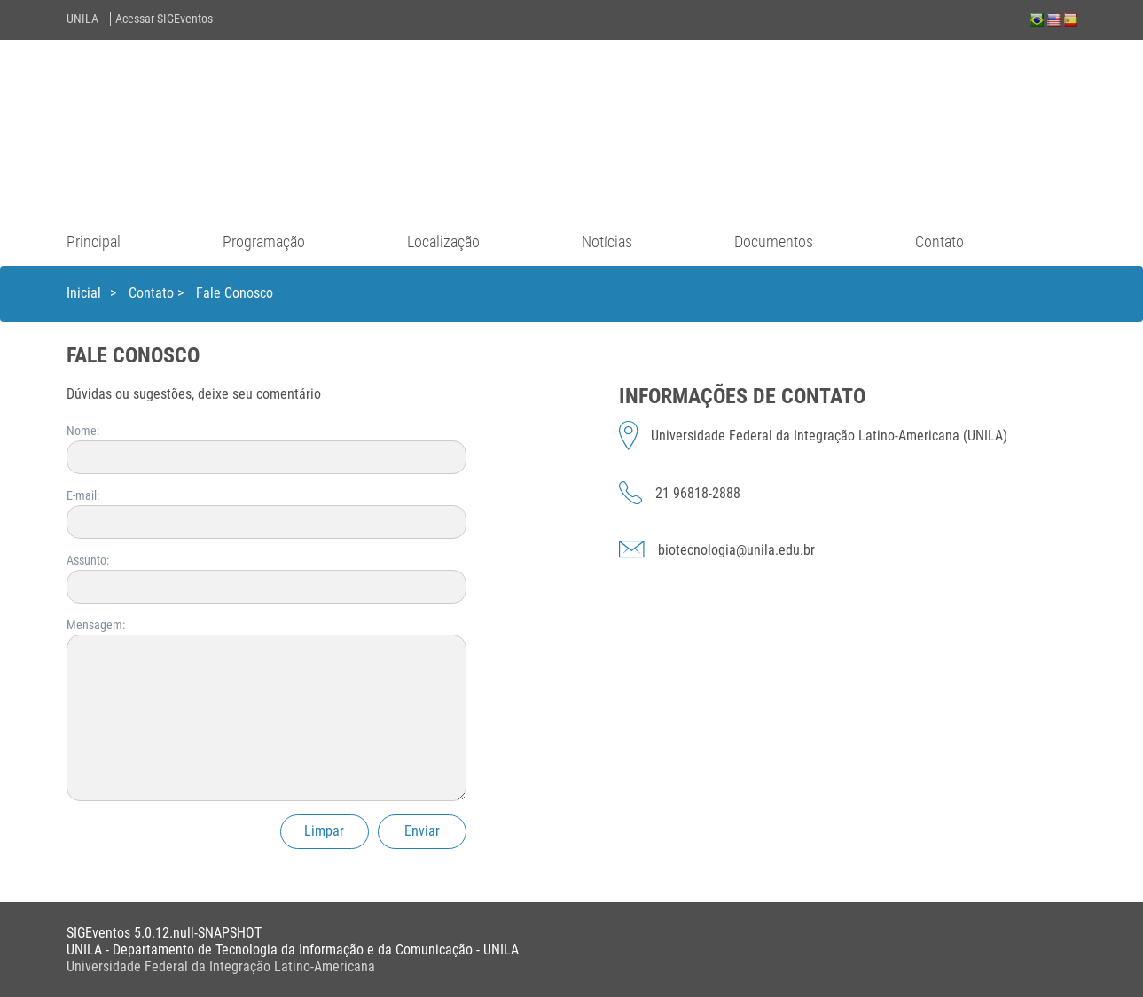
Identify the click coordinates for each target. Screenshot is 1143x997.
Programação (264, 241)
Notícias (607, 241)
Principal (94, 241)
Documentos (773, 241)
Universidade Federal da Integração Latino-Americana (221, 966)
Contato (939, 241)
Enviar (422, 830)
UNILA (82, 19)
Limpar (324, 830)
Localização (443, 241)
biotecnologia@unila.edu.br (736, 549)
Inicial (84, 292)
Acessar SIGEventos (164, 19)
